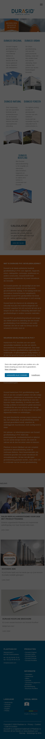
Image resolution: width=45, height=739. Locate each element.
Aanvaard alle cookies (17, 375)
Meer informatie (10, 369)
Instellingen (35, 375)
